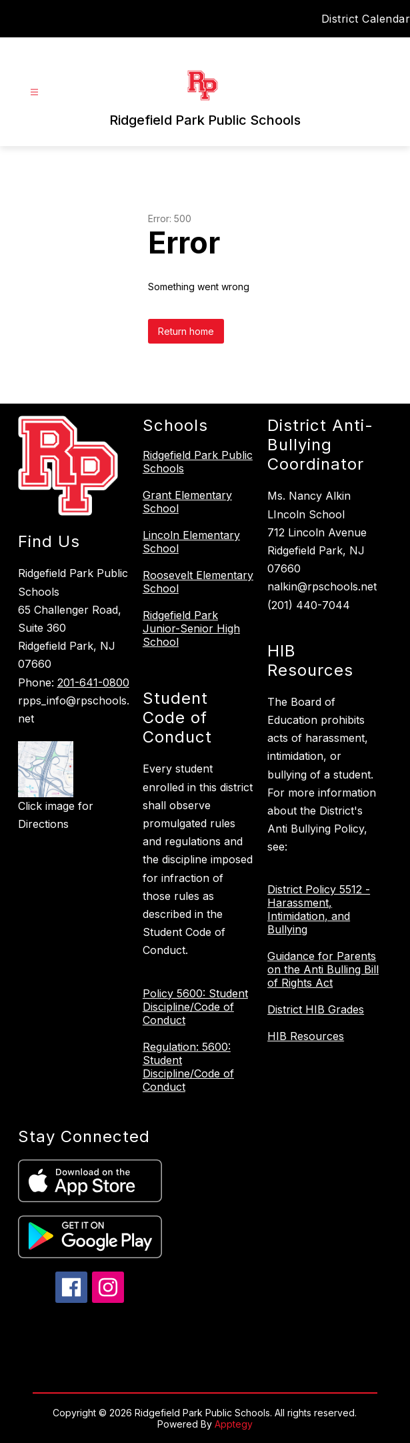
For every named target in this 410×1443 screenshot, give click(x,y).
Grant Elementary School (187, 501)
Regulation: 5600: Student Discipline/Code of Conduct (188, 1066)
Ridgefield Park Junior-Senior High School (191, 628)
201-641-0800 (93, 682)
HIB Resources (305, 1036)
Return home (186, 331)
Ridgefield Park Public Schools (198, 461)
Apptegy (234, 1424)
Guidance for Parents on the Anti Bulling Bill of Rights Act (323, 969)
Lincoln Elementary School (191, 541)
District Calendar (366, 18)
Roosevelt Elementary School (198, 581)
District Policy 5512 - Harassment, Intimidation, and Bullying (318, 909)
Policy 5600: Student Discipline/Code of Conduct (195, 1007)
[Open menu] (34, 92)
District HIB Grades (315, 1009)
